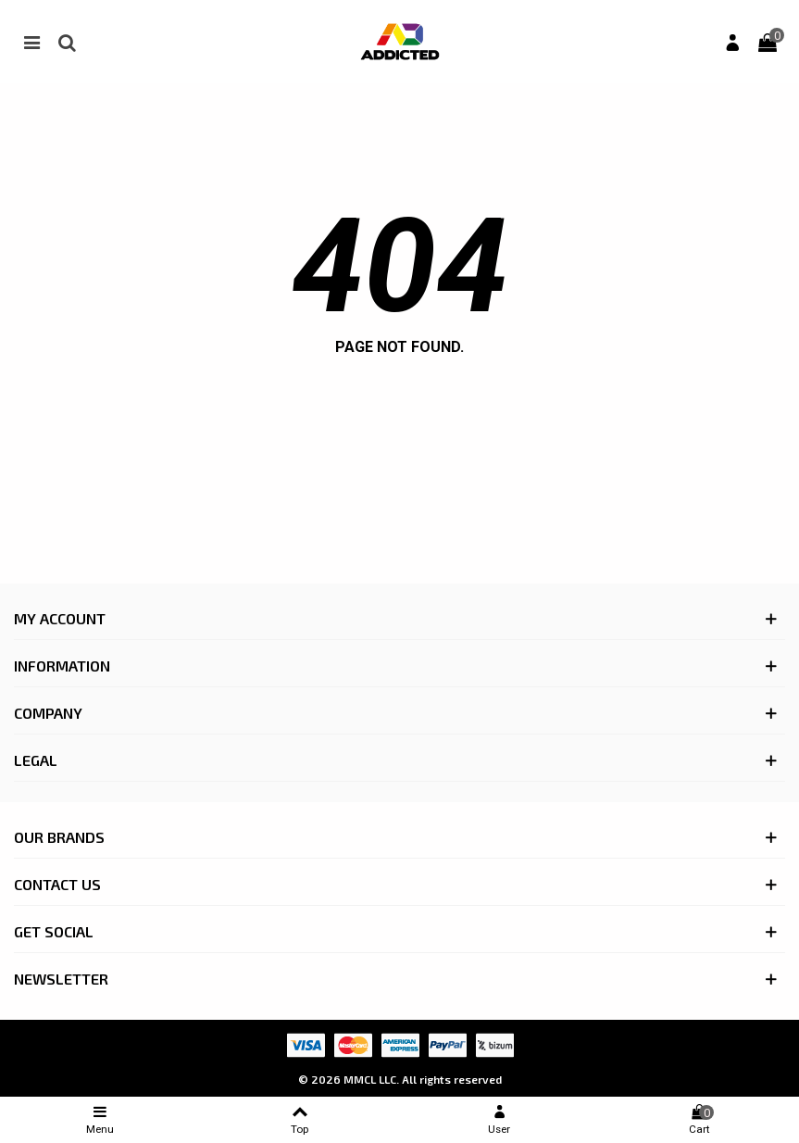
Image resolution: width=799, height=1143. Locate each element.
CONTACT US (57, 884)
